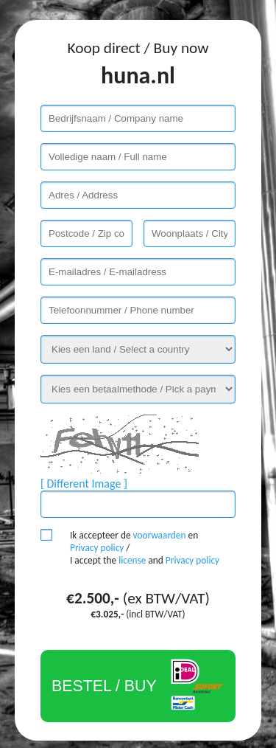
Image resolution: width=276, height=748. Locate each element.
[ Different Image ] (83, 484)
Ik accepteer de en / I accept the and (144, 548)
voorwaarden (159, 535)
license (132, 560)
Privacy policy (97, 547)
